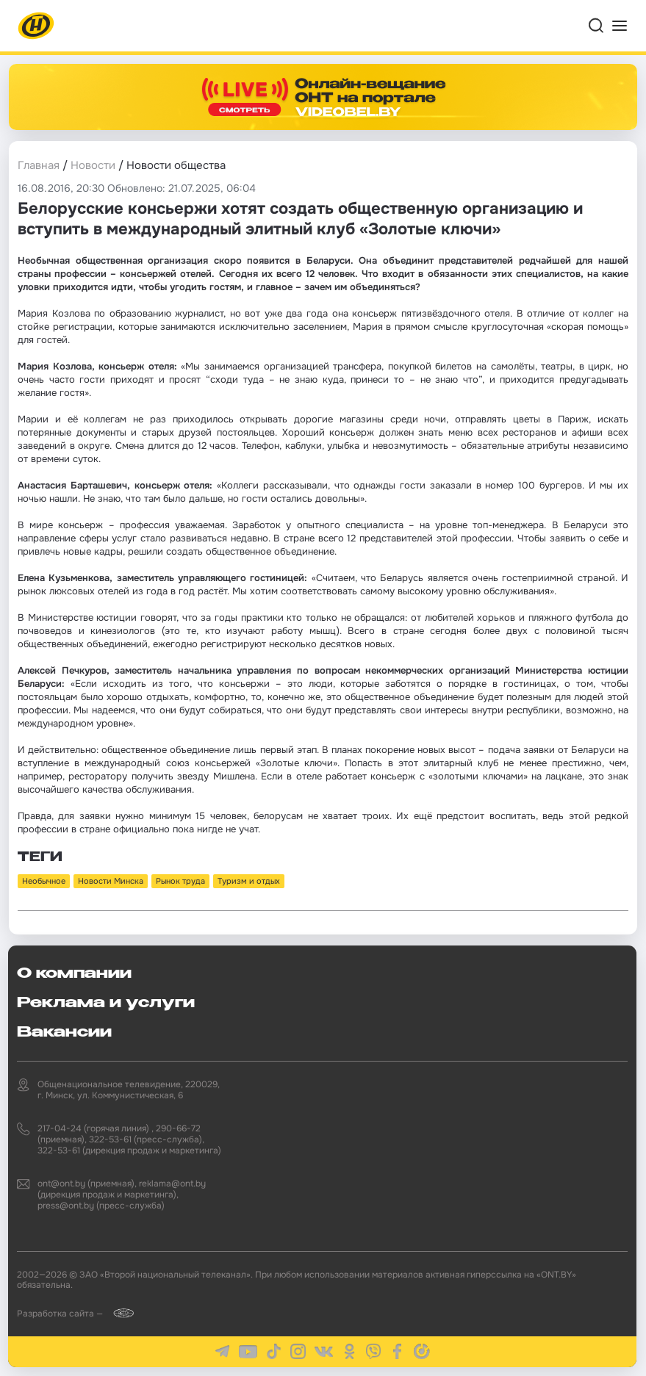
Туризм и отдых (249, 881)
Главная (39, 165)
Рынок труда (180, 881)
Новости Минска (110, 881)
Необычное (43, 881)
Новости (93, 165)
